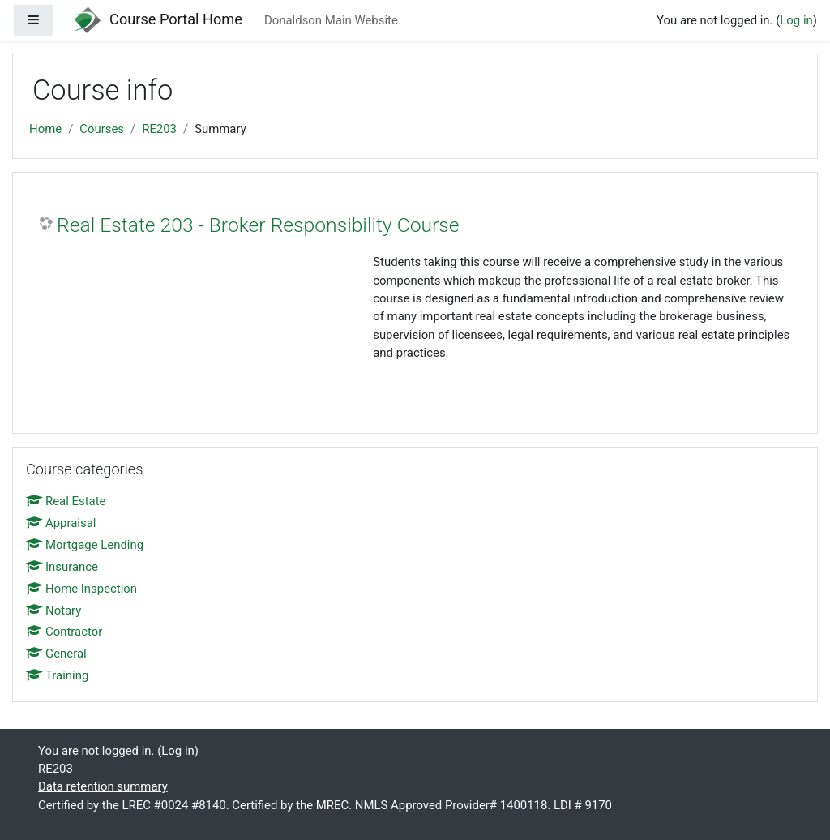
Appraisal (61, 523)
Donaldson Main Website (331, 20)
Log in (796, 20)
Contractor (64, 631)
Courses (101, 129)
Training (57, 675)
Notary (53, 610)
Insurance (62, 566)
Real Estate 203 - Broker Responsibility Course (258, 225)
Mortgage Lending (84, 545)
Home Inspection (81, 588)
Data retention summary (103, 786)
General (56, 653)
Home (45, 129)
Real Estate (65, 501)
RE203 (159, 129)
